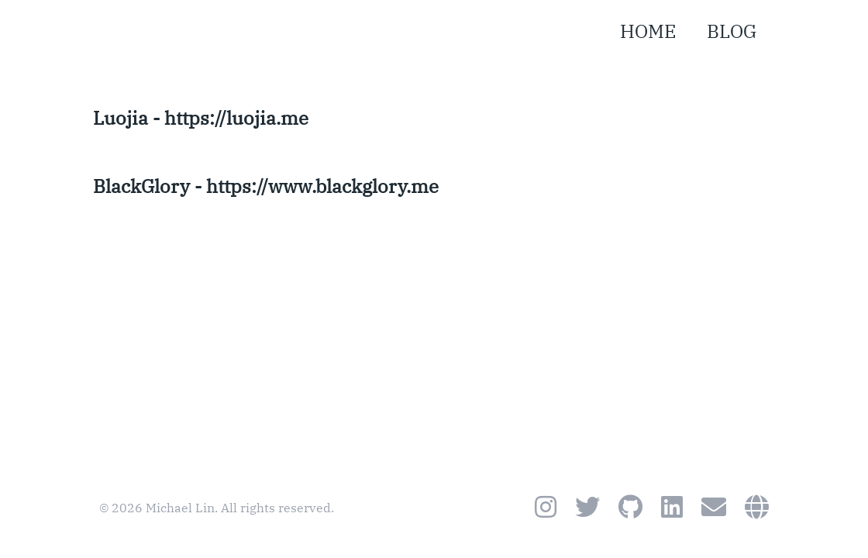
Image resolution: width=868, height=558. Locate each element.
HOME (648, 31)
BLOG (731, 31)
